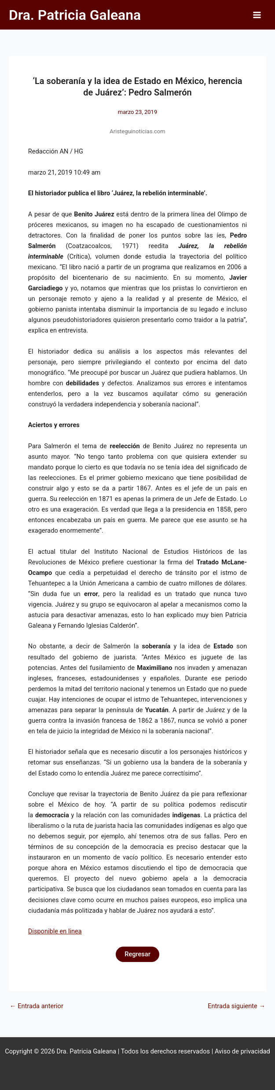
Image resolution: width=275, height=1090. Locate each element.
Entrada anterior (36, 1006)
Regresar (137, 954)
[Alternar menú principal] (257, 15)
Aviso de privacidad (242, 1051)
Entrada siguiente (236, 1006)
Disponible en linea (55, 931)
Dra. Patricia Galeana (75, 15)
